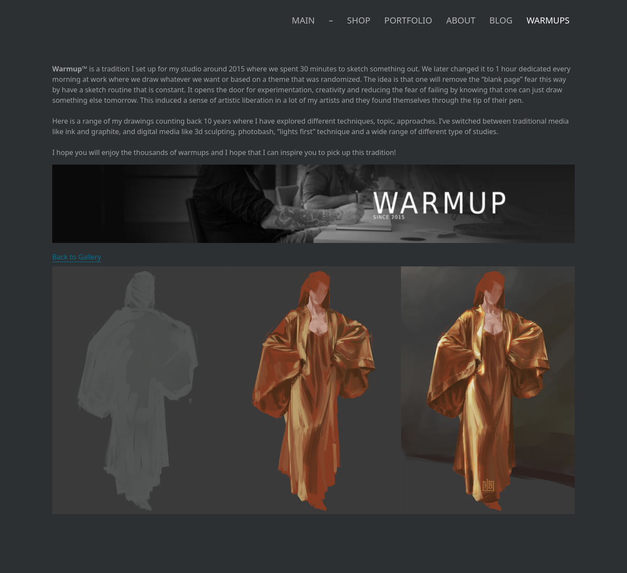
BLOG (500, 20)
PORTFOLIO (408, 20)
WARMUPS (548, 20)
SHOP (359, 20)
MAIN (303, 20)
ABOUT (460, 20)
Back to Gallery (76, 257)
